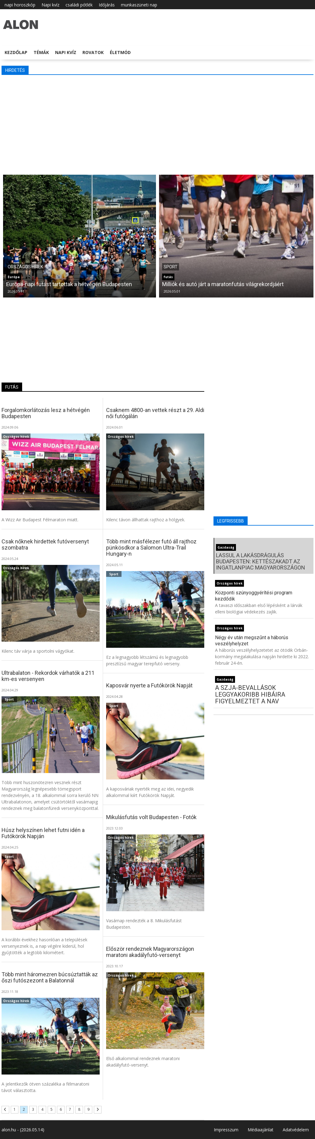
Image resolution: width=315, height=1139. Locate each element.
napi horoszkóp (20, 5)
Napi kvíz (50, 5)
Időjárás (107, 5)
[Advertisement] (157, 124)
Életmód (120, 52)
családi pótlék (79, 5)
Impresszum (226, 1130)
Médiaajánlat (260, 1130)
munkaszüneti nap (139, 5)
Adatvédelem (296, 1130)
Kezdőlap (16, 52)
